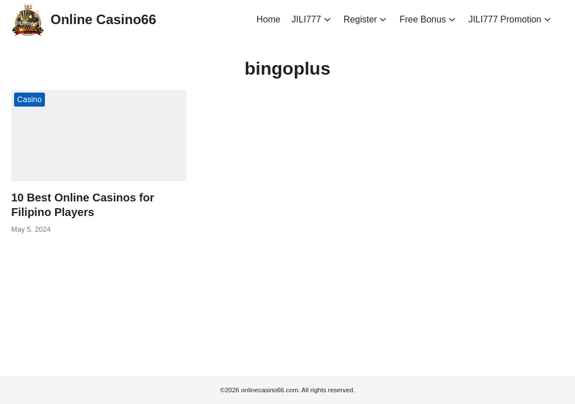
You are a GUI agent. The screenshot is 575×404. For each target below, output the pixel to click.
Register (360, 19)
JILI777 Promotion (504, 19)
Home (269, 19)
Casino (29, 99)
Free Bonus (422, 19)
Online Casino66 (103, 19)
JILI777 (306, 19)
